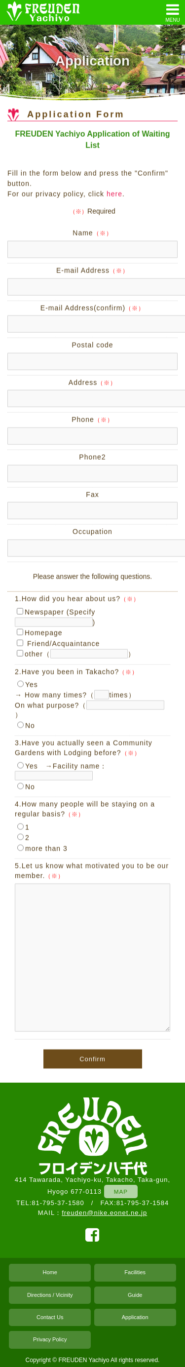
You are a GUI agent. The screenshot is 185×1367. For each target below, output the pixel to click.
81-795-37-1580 (58, 1203)
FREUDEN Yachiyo (83, 1360)
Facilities (135, 1272)
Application (135, 1317)
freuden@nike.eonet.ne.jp (104, 1212)
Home (50, 1272)
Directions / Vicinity (50, 1295)
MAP (121, 1191)
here (114, 194)
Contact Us (50, 1317)
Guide (135, 1295)
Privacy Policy (50, 1339)
